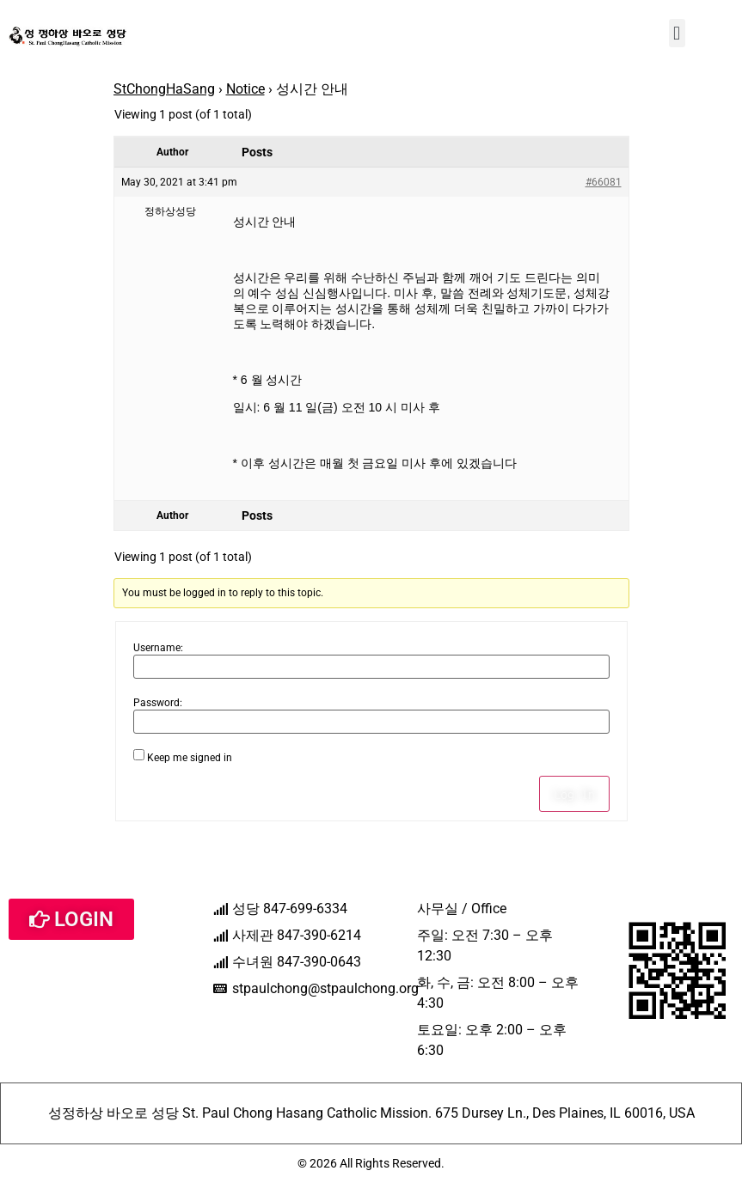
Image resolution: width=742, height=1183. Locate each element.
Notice (245, 89)
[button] (677, 33)
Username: (158, 648)
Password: (157, 703)
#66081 (604, 182)
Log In (574, 794)
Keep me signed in (189, 758)
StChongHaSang (164, 89)
